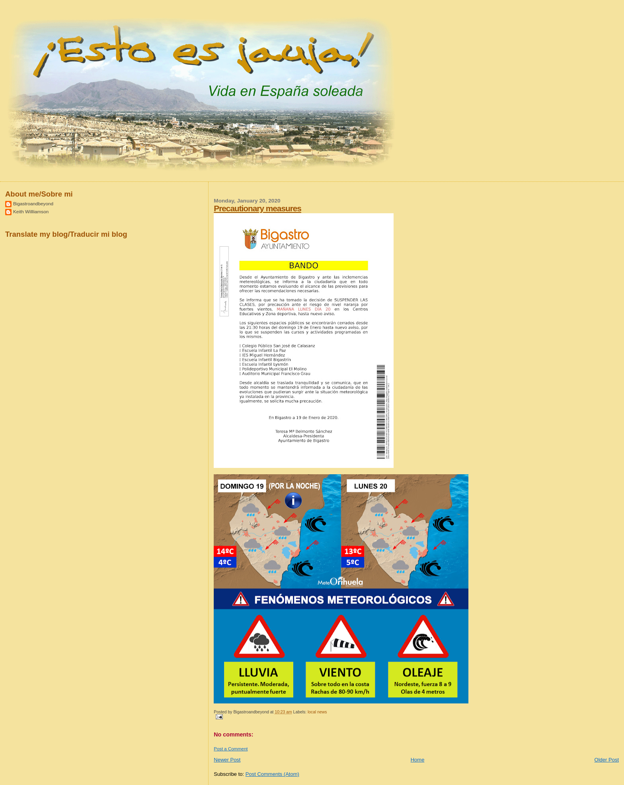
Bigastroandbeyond (33, 203)
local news (317, 712)
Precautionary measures (257, 208)
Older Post (607, 760)
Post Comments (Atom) (272, 774)
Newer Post (227, 760)
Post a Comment (231, 748)
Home (418, 760)
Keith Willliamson (31, 211)
